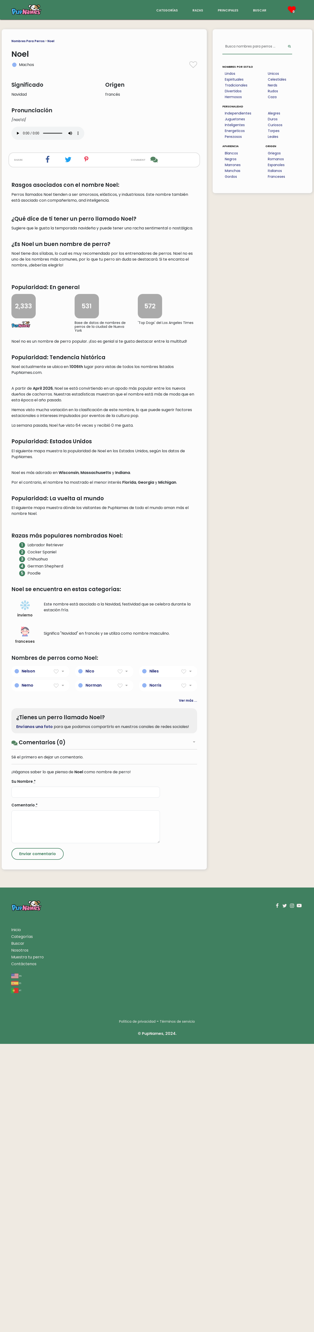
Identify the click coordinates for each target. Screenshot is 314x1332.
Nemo (27, 973)
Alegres (274, 113)
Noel (50, 41)
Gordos (231, 176)
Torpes (273, 130)
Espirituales (234, 79)
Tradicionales (236, 85)
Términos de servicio (177, 1309)
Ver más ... (188, 988)
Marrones (233, 164)
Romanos (276, 159)
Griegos (274, 153)
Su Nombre (23, 1069)
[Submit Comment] (37, 1142)
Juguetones (235, 119)
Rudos (273, 91)
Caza (272, 96)
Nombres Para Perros (27, 41)
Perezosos (233, 136)
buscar (259, 10)
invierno (25, 897)
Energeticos (235, 130)
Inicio (16, 1218)
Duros (273, 119)
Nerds (272, 85)
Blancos (231, 153)
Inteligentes (235, 125)
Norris (155, 973)
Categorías (22, 1225)
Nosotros (19, 1238)
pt (16, 1278)
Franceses (276, 176)
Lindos (230, 73)
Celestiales (277, 79)
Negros (230, 159)
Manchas (232, 170)
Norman (94, 973)
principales (228, 10)
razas (197, 10)
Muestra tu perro (27, 1245)
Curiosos (275, 125)
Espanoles (276, 164)
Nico (90, 959)
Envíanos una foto (34, 1015)
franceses (25, 923)
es (16, 1271)
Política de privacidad (137, 1309)
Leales (273, 136)
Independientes (238, 113)
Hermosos (233, 96)
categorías (167, 10)
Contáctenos (23, 1252)
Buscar (17, 1231)
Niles (154, 959)
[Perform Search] (289, 46)
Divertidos (233, 91)
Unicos (273, 73)
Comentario (24, 1093)
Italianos (275, 170)
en (16, 1264)
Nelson (28, 959)
